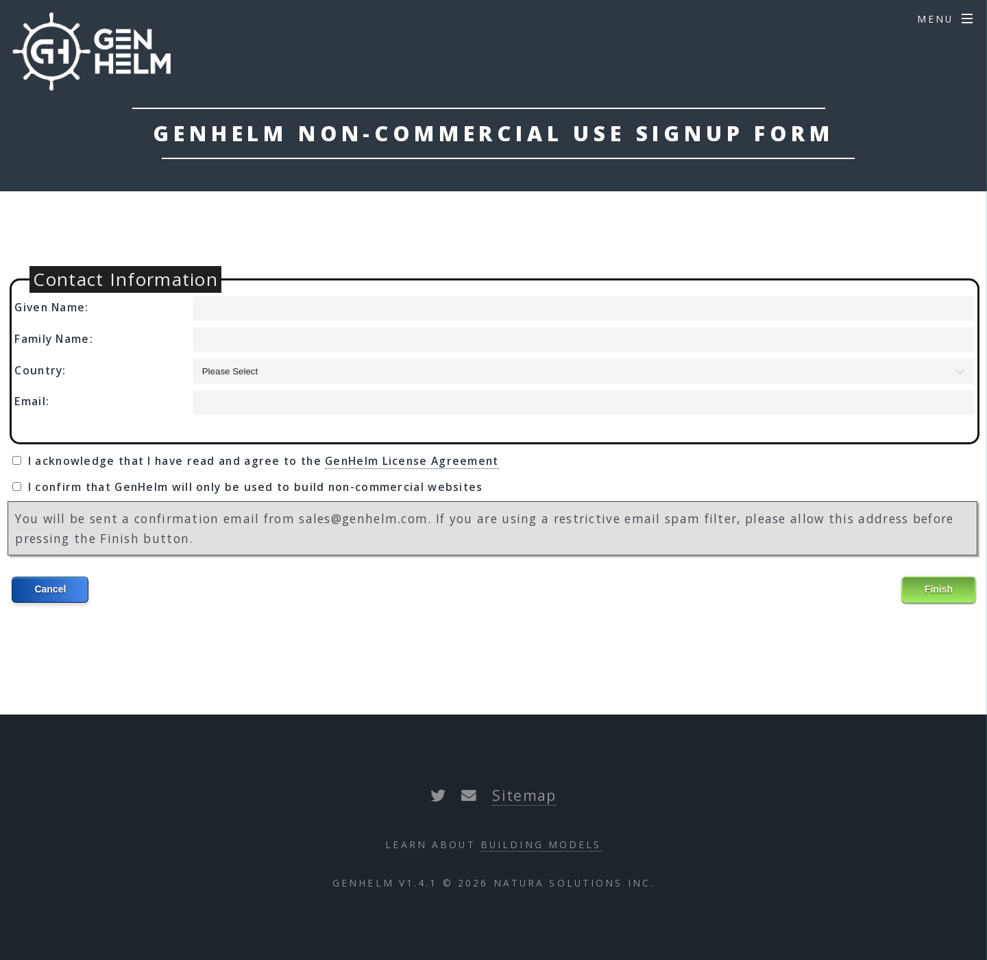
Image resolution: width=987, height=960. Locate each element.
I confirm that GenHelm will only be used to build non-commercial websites (255, 486)
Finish (939, 589)
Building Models (541, 844)
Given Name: (51, 307)
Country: (40, 370)
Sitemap (524, 795)
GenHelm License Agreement (412, 460)
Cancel (50, 589)
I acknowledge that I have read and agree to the (263, 460)
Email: (31, 401)
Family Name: (53, 338)
